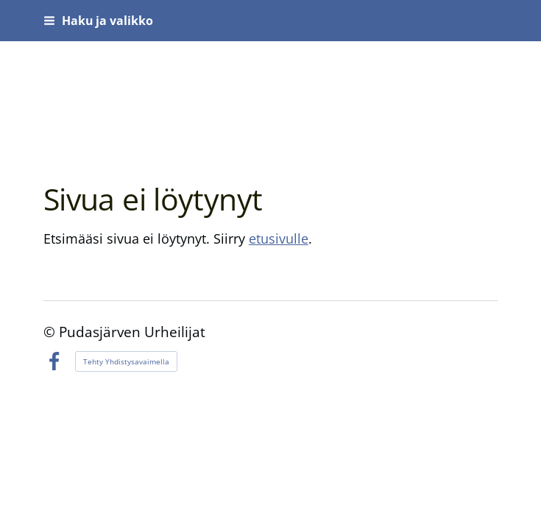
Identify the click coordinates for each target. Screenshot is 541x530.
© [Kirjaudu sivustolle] (51, 332)
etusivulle (278, 238)
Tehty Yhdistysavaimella (126, 361)
